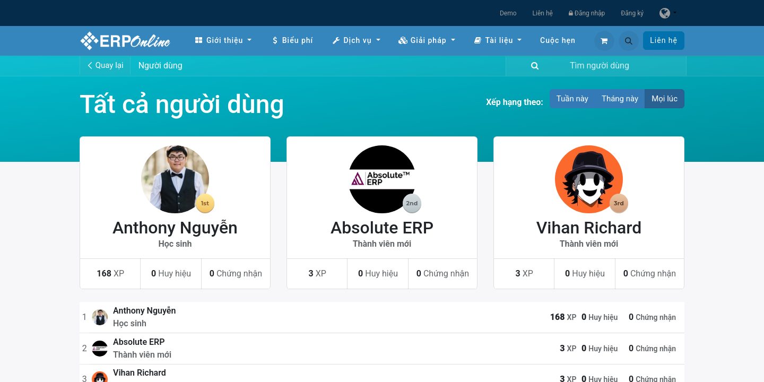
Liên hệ (543, 13)
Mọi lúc (665, 98)
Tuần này (572, 98)
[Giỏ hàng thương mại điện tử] (604, 41)
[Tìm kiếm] (532, 66)
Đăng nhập (587, 13)
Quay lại (105, 65)
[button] (629, 41)
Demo (508, 13)
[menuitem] (223, 41)
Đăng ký (632, 13)
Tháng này (620, 98)
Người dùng (160, 65)
